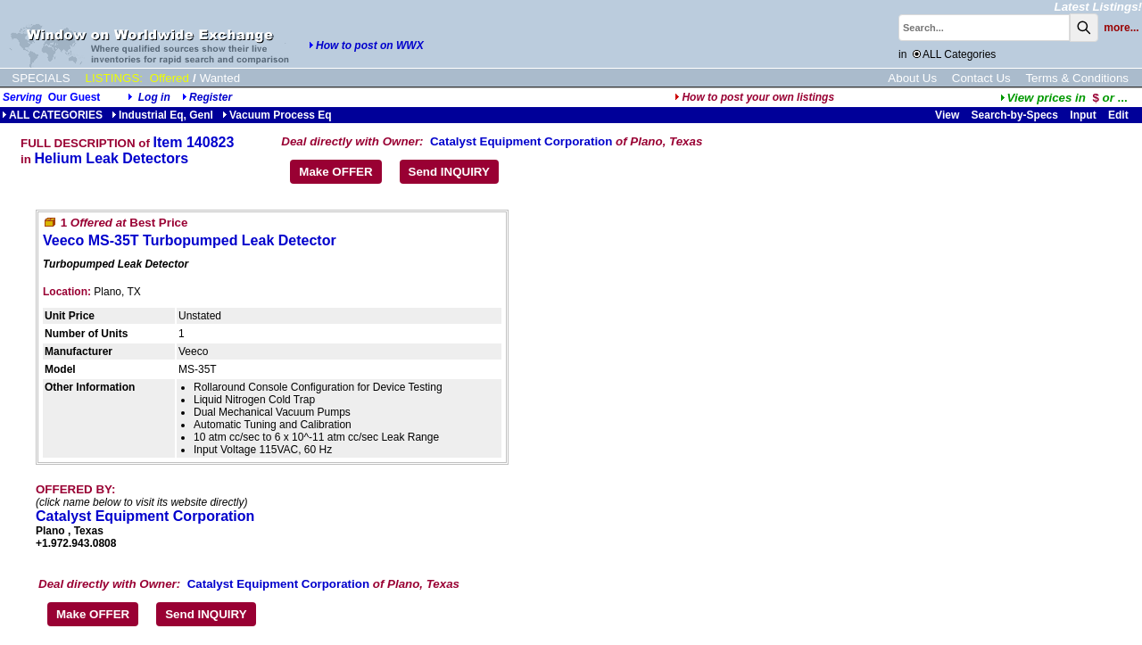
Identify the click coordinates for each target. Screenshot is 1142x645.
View (947, 115)
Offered (169, 78)
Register (210, 97)
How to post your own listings (754, 97)
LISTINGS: (114, 78)
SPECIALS (41, 78)
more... (1121, 27)
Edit (1119, 115)
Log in (154, 97)
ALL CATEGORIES (52, 115)
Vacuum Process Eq (277, 115)
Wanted (220, 78)
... (1064, 97)
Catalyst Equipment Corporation (521, 141)
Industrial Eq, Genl (162, 115)
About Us (912, 78)
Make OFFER (335, 171)
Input (1083, 115)
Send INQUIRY (449, 171)
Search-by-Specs (1015, 115)
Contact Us (981, 78)
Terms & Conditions (1077, 78)
